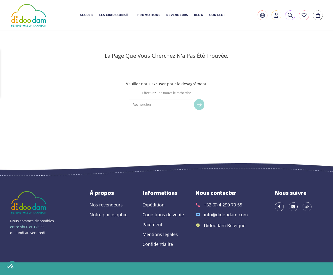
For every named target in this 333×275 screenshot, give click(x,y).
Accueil (86, 15)
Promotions (148, 15)
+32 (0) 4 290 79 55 (223, 204)
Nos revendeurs (106, 204)
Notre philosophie (108, 214)
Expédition (154, 204)
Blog (198, 15)
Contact (217, 15)
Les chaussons (115, 15)
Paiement (152, 224)
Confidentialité (158, 244)
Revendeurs (177, 15)
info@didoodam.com (226, 214)
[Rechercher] (161, 104)
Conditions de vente (163, 214)
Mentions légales (160, 234)
